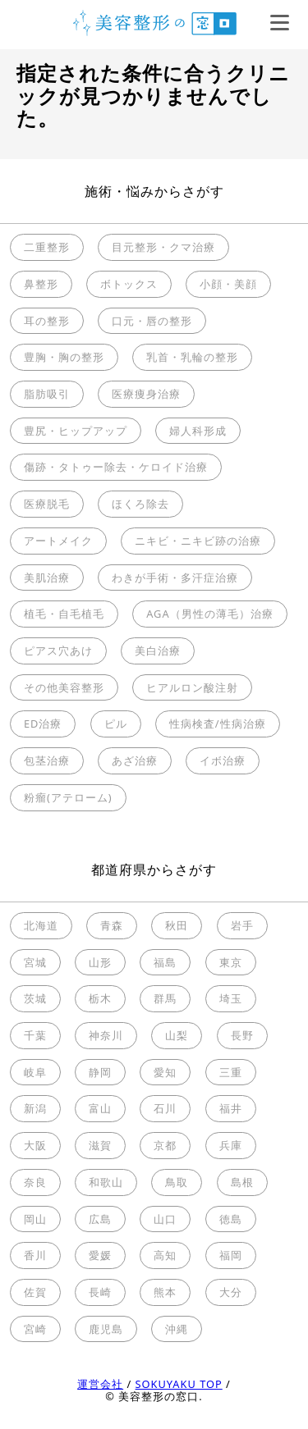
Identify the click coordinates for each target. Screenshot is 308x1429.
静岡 (100, 1072)
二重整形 (47, 247)
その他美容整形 (64, 687)
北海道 (41, 925)
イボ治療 (223, 760)
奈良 (35, 1182)
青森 (111, 925)
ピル (115, 723)
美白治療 (158, 650)
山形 (100, 962)
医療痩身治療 (146, 393)
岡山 (35, 1219)
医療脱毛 (47, 503)
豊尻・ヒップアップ (75, 430)
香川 (35, 1255)
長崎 (100, 1292)
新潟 (35, 1108)
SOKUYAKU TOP (179, 1383)
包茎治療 (47, 760)
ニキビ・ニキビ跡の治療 (198, 540)
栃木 (100, 998)
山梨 (176, 1035)
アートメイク (58, 540)
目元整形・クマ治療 (163, 247)
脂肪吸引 (47, 393)
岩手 (242, 925)
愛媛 (100, 1255)
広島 (100, 1219)
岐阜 (35, 1072)
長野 (242, 1035)
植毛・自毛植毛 (64, 613)
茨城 (35, 998)
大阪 (35, 1145)
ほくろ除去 (140, 503)
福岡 (230, 1255)
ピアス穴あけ (58, 650)
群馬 (165, 998)
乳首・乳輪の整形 (192, 356)
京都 (165, 1145)
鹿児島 (106, 1329)
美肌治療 (47, 577)
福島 (165, 962)
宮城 (35, 962)
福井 (230, 1108)
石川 (165, 1108)
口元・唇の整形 (152, 320)
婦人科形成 (198, 430)
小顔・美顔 (228, 283)
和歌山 (106, 1182)
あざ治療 (135, 760)
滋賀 (100, 1145)
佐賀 (35, 1292)
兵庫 (230, 1145)
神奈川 (106, 1035)
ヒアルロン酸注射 (192, 687)
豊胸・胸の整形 (64, 356)
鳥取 (176, 1182)
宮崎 (35, 1329)
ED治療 (43, 723)
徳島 (230, 1219)
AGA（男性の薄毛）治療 (209, 613)
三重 (230, 1072)
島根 (242, 1182)
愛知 (165, 1072)
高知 (165, 1255)
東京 (230, 962)
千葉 (35, 1035)
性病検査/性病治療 (217, 723)
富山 (100, 1108)
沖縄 (176, 1329)
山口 (165, 1219)
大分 (230, 1292)
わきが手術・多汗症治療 (175, 577)
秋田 (176, 925)
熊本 (165, 1292)
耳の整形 (47, 320)
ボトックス (129, 283)
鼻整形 (41, 283)
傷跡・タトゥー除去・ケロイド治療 (116, 466)
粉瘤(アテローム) (68, 797)
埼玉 (230, 998)
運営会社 (100, 1383)
